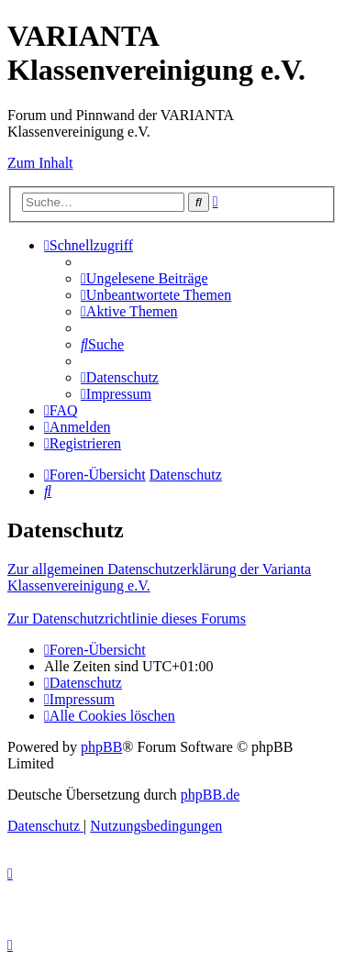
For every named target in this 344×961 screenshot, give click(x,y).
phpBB (101, 747)
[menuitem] (144, 278)
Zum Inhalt (40, 163)
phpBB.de (210, 794)
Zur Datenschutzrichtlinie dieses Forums (126, 618)
